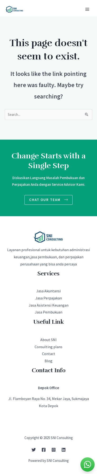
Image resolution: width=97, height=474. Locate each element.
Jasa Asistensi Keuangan (49, 305)
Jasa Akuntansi (48, 290)
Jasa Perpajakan (48, 298)
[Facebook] (44, 450)
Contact (48, 353)
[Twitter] (34, 450)
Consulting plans (48, 346)
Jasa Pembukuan (48, 312)
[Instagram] (53, 450)
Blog (48, 360)
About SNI (48, 339)
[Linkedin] (63, 450)
